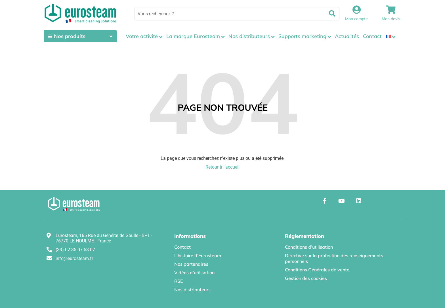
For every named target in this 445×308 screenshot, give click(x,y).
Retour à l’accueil (222, 167)
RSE (178, 281)
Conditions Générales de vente (317, 270)
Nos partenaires (191, 264)
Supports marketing (302, 36)
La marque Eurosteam (193, 36)
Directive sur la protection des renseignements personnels (334, 258)
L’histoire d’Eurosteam (197, 255)
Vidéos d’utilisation (194, 272)
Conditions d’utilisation (309, 247)
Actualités (347, 36)
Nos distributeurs (249, 36)
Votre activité (142, 36)
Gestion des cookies (306, 278)
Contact (372, 36)
